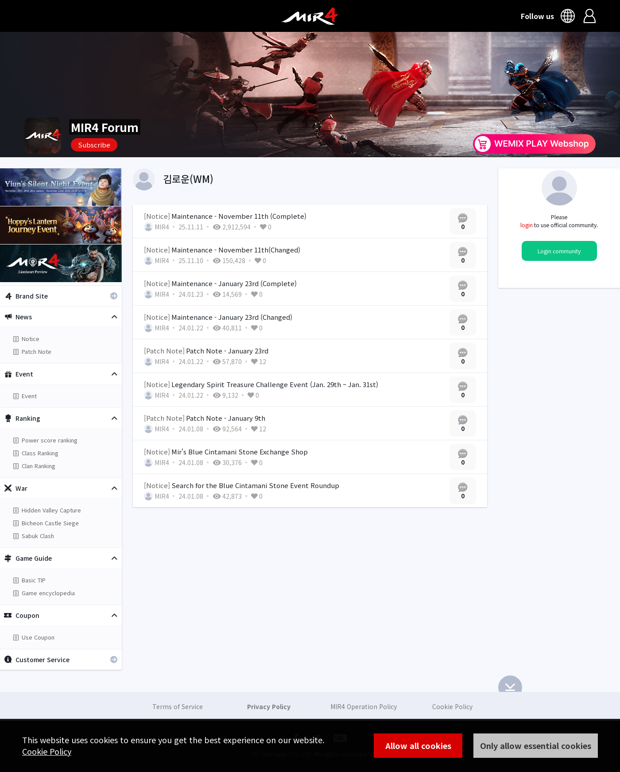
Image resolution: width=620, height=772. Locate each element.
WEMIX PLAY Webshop (534, 144)
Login (589, 16)
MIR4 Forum (105, 127)
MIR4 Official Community (310, 16)
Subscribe (94, 144)
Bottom (510, 687)
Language (569, 16)
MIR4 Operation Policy (363, 706)
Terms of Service (177, 706)
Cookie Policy (46, 751)
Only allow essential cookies (535, 745)
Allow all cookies (418, 745)
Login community (559, 251)
